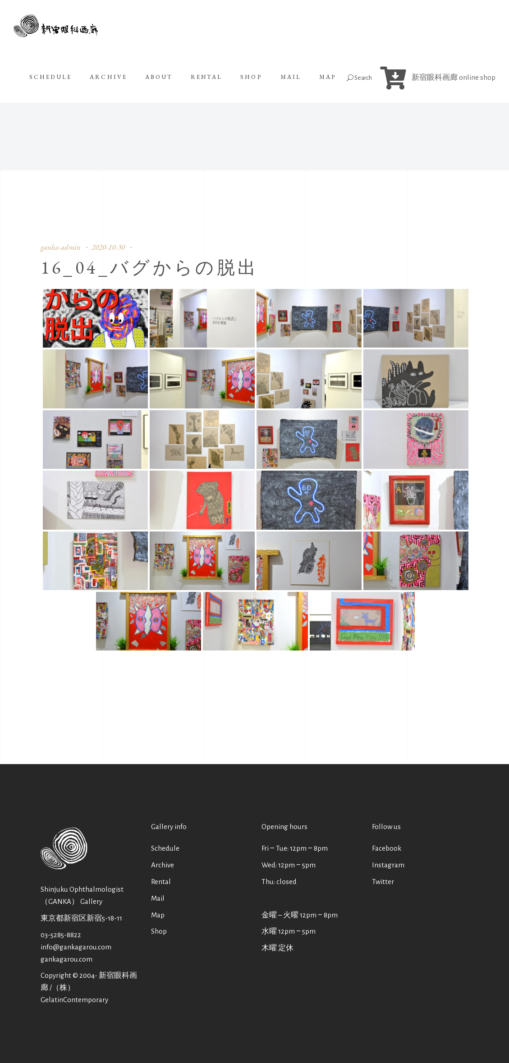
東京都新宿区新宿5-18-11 (81, 918)
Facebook (386, 848)
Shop (159, 931)
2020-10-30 (108, 247)
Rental (161, 881)
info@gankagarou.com (76, 947)
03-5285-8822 (61, 935)
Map (158, 915)
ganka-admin (61, 247)
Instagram (388, 865)
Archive (162, 865)
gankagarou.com (66, 959)
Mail (158, 898)
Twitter (383, 881)
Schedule (165, 848)
